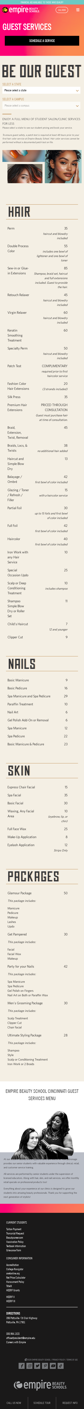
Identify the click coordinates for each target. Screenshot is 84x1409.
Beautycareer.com (14, 1237)
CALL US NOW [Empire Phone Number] (14, 1402)
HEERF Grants (13, 1290)
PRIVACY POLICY (58, 1359)
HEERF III (10, 1301)
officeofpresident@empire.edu (20, 1338)
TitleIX (9, 1286)
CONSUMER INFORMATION (19, 1258)
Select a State (11, 84)
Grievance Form (13, 1250)
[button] (78, 9)
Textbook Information (16, 1246)
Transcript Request (15, 1233)
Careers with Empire (16, 1342)
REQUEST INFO (70, 1402)
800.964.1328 (13, 1334)
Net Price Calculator (15, 1277)
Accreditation (12, 1265)
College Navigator (14, 1269)
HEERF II (10, 1297)
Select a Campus (13, 99)
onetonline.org (13, 1273)
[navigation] (23, 10)
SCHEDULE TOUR (41, 1402)
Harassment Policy (15, 1282)
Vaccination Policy (14, 1242)
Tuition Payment (13, 1229)
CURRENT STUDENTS (16, 1222)
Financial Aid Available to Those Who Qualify (42, 2)
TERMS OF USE (72, 1359)
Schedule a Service (42, 41)
